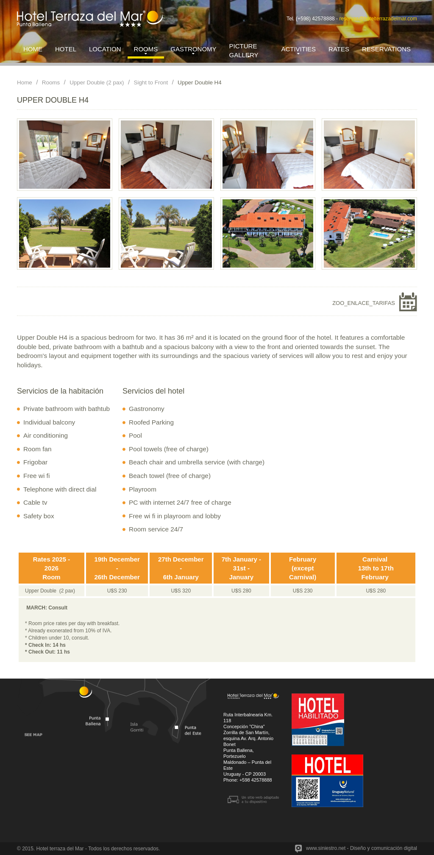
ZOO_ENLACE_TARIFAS (363, 303)
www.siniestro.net (325, 848)
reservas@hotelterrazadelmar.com (378, 19)
